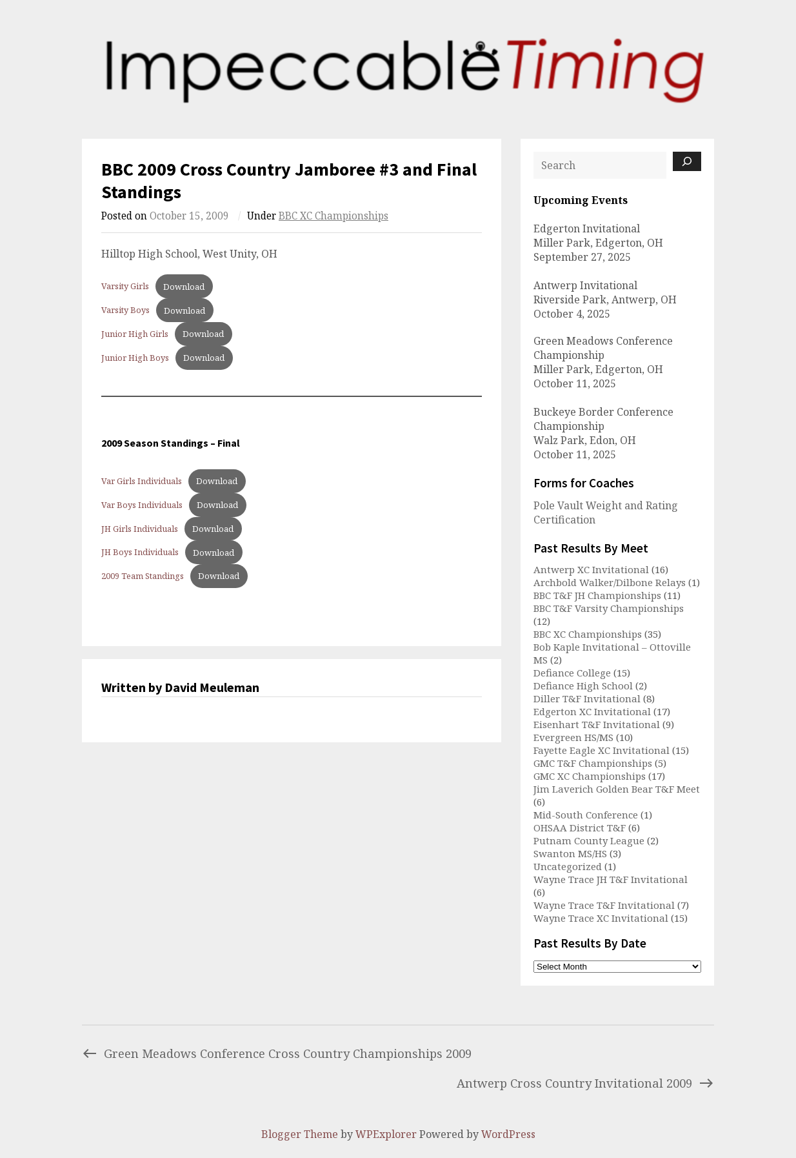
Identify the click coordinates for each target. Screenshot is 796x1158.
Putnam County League (588, 840)
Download (183, 286)
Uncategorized (567, 866)
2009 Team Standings (142, 576)
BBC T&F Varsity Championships (608, 608)
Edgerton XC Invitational (592, 711)
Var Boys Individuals (142, 505)
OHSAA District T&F (579, 827)
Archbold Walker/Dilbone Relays (609, 582)
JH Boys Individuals (140, 552)
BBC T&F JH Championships (597, 595)
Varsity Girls (125, 286)
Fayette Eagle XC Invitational (601, 750)
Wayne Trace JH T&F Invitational (610, 879)
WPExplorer (386, 1134)
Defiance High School (583, 685)
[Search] (687, 161)
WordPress (508, 1134)
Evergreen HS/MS (573, 737)
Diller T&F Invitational (587, 698)
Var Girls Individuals (141, 481)
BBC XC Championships (333, 216)
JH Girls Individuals (139, 528)
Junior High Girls (134, 334)
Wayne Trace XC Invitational (600, 917)
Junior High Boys (135, 357)
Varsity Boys (125, 310)
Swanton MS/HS (570, 853)
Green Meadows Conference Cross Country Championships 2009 (277, 1053)
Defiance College (572, 672)
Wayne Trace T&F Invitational (604, 905)
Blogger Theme (299, 1134)
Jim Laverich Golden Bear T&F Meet (616, 788)
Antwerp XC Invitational (591, 569)
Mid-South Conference (585, 814)
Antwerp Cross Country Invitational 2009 (585, 1083)
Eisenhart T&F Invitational (596, 724)
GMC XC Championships (589, 775)
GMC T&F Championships (592, 763)
